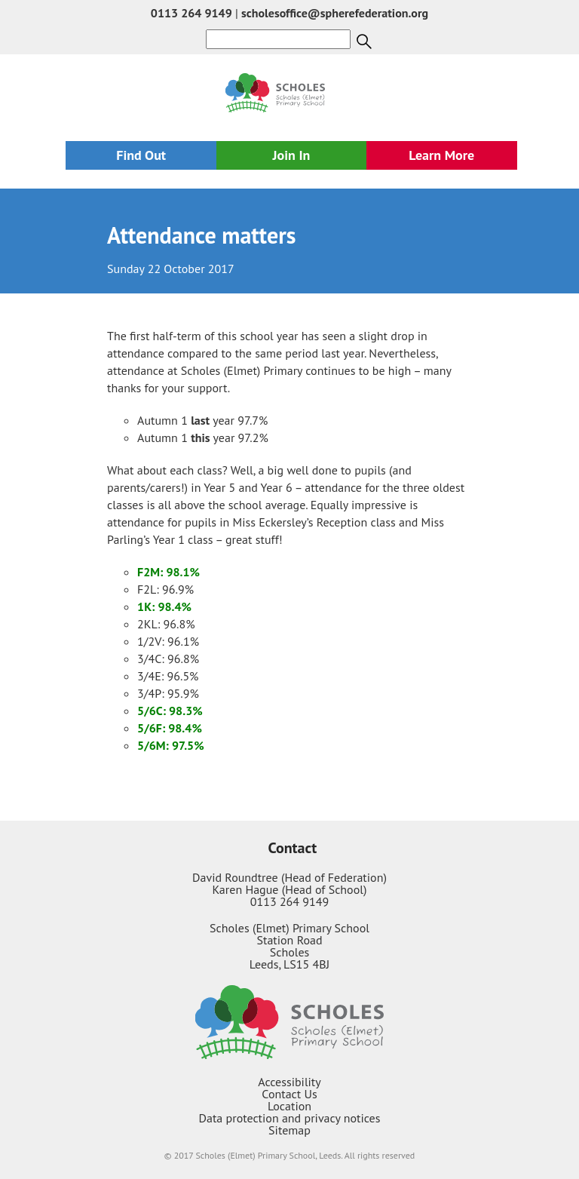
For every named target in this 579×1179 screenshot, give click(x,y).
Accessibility (289, 1081)
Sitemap (289, 1130)
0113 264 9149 (191, 12)
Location (289, 1105)
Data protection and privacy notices (290, 1117)
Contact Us (289, 1093)
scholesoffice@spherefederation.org (334, 12)
